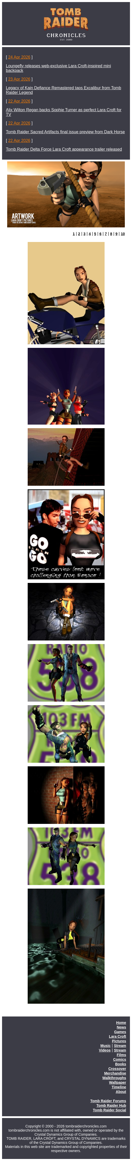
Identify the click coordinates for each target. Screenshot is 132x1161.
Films (121, 1055)
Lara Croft (117, 1036)
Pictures (119, 1041)
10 (123, 234)
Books (120, 1064)
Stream (120, 1046)
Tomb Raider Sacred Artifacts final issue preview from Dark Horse (65, 132)
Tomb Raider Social (109, 1110)
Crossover (117, 1069)
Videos (105, 1050)
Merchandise (115, 1073)
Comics (119, 1059)
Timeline (118, 1087)
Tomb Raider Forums (108, 1101)
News (121, 1027)
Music (105, 1046)
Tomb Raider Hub (111, 1105)
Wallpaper (117, 1082)
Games (120, 1032)
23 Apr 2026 (19, 79)
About (121, 1092)
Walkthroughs (114, 1078)
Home (121, 1023)
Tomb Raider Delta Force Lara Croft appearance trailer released (64, 149)
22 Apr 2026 (19, 101)
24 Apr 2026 (19, 57)
